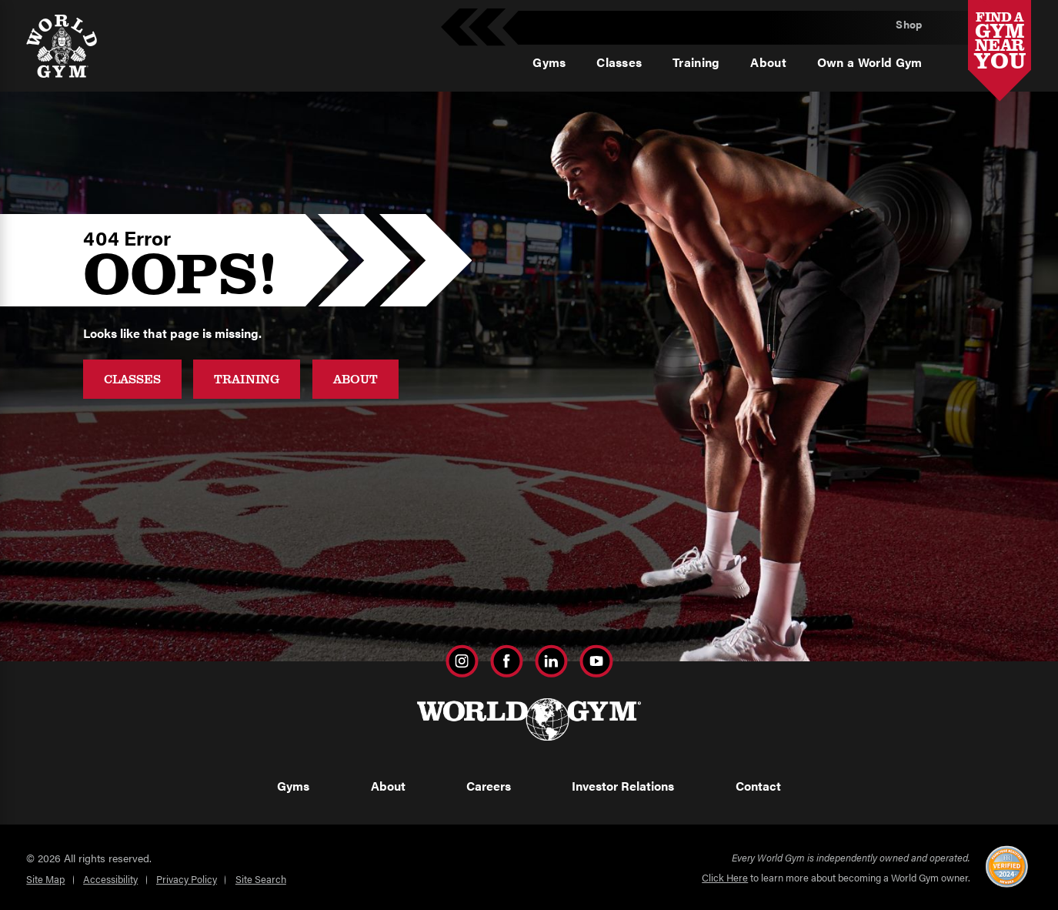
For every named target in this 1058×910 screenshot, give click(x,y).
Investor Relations (623, 786)
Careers (488, 786)
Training (246, 378)
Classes (132, 378)
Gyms (293, 786)
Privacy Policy (186, 879)
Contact (758, 786)
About (355, 378)
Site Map (45, 879)
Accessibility (110, 879)
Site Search (260, 879)
